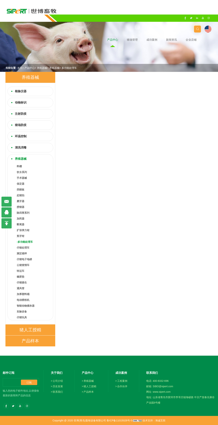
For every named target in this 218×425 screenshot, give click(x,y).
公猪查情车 (23, 265)
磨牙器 (20, 201)
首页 (86, 39)
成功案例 (162, 39)
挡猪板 (20, 189)
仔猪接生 (22, 282)
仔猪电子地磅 (24, 259)
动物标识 (21, 102)
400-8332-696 (161, 380)
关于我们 (103, 39)
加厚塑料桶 (23, 294)
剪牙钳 (20, 236)
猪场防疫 (21, 125)
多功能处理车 (69, 67)
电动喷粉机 (23, 299)
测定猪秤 (22, 253)
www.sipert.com (162, 391)
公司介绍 (58, 380)
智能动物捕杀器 (26, 305)
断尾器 (20, 224)
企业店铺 (201, 39)
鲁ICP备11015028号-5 (119, 420)
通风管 (20, 288)
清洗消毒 (21, 147)
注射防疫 (21, 113)
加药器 (20, 218)
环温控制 (21, 136)
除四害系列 (23, 212)
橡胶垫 (20, 276)
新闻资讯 (182, 39)
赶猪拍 (20, 195)
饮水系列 (22, 172)
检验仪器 (21, 91)
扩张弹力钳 (23, 230)
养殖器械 (42, 67)
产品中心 (123, 39)
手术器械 (22, 177)
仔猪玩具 (22, 317)
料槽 (19, 166)
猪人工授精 (30, 329)
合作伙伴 (122, 386)
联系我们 (58, 391)
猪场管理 (142, 39)
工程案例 (122, 380)
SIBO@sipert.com (163, 386)
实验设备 (22, 311)
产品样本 (30, 340)
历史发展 (58, 386)
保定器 (20, 183)
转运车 (20, 270)
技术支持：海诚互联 (154, 420)
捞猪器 (20, 207)
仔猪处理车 (23, 247)
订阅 (29, 382)
